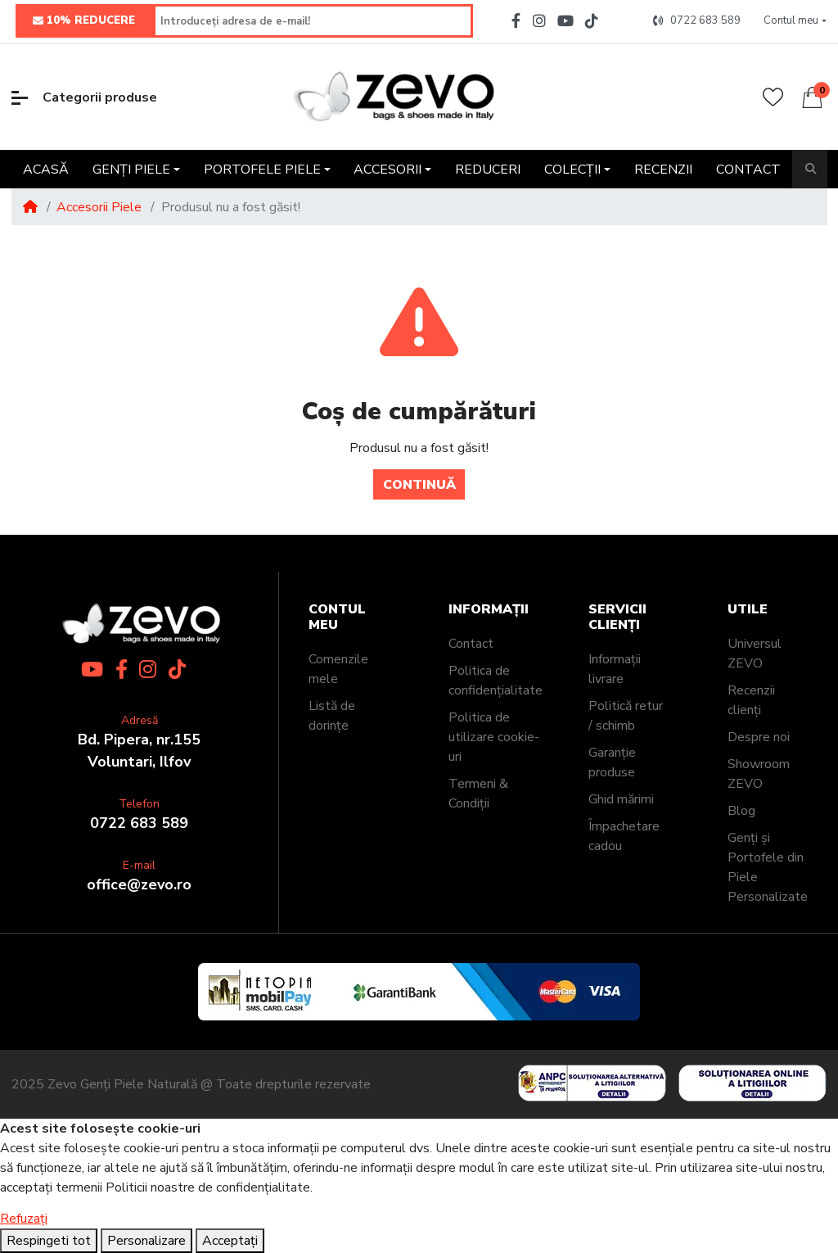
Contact (470, 644)
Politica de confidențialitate (495, 680)
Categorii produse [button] (84, 97)
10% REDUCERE (84, 21)
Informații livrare (614, 669)
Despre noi (759, 737)
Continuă (419, 485)
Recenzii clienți (751, 700)
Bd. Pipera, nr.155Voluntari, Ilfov (139, 750)
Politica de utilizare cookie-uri (493, 737)
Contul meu (337, 617)
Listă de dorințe (332, 716)
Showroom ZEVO (759, 774)
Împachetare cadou (624, 836)
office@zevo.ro (139, 884)
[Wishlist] (773, 97)
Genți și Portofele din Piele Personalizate (768, 867)
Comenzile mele (338, 669)
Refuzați (23, 1219)
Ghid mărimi (621, 799)
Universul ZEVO (755, 653)
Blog (741, 811)
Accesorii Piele (99, 207)
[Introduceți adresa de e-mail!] (313, 21)
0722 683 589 (139, 823)
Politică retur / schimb (625, 716)
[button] (795, 21)
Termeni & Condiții (478, 793)
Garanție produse (612, 762)
